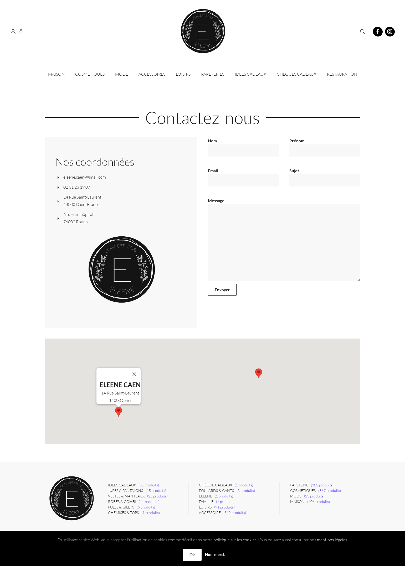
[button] (362, 31)
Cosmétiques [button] (90, 74)
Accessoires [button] (152, 74)
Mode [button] (121, 74)
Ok (192, 554)
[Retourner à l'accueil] (202, 31)
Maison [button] (56, 74)
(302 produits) (322, 485)
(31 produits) (149, 485)
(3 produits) (246, 490)
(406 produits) (318, 501)
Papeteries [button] (212, 74)
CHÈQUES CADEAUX (296, 74)
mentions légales (332, 539)
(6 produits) (146, 507)
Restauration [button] (342, 74)
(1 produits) (150, 512)
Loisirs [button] (183, 74)
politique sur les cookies (235, 539)
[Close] (134, 374)
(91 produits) (224, 507)
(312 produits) (234, 512)
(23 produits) (314, 496)
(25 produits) (157, 496)
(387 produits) (329, 490)
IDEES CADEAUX (250, 74)
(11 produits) (149, 501)
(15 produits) (156, 490)
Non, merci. (215, 554)
